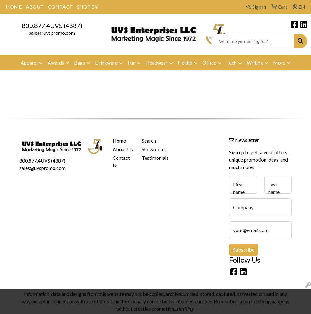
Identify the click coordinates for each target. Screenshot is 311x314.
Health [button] (185, 62)
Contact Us (121, 161)
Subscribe (243, 250)
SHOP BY (87, 7)
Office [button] (209, 62)
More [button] (279, 62)
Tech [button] (231, 62)
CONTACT (60, 7)
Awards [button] (56, 62)
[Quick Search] (252, 41)
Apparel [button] (29, 62)
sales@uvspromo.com (52, 33)
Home (119, 140)
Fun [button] (131, 62)
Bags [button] (79, 62)
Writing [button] (255, 62)
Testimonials (153, 158)
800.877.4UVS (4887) (52, 25)
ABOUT (35, 7)
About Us (123, 149)
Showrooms (153, 149)
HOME (14, 7)
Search (149, 140)
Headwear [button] (157, 62)
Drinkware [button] (106, 62)
